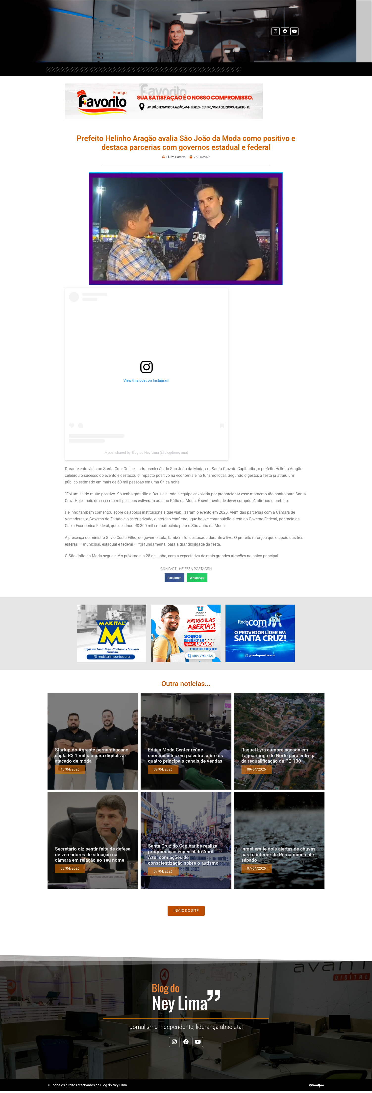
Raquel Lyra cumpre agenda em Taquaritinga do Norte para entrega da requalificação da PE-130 (278, 755)
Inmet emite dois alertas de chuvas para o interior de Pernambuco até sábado (278, 854)
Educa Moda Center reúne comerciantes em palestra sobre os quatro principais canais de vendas (185, 755)
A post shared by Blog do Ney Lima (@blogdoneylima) (146, 452)
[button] (174, 577)
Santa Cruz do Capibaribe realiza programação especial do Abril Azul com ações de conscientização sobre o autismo (183, 854)
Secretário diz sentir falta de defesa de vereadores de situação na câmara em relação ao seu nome (92, 854)
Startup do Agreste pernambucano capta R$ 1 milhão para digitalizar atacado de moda (91, 755)
